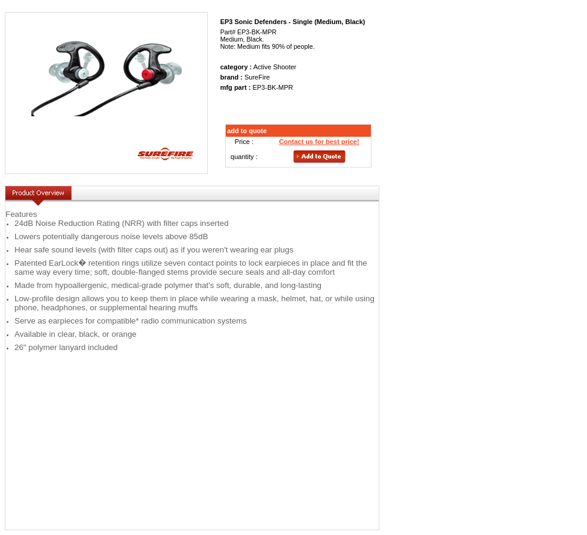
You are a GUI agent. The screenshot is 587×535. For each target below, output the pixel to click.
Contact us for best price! (319, 141)
